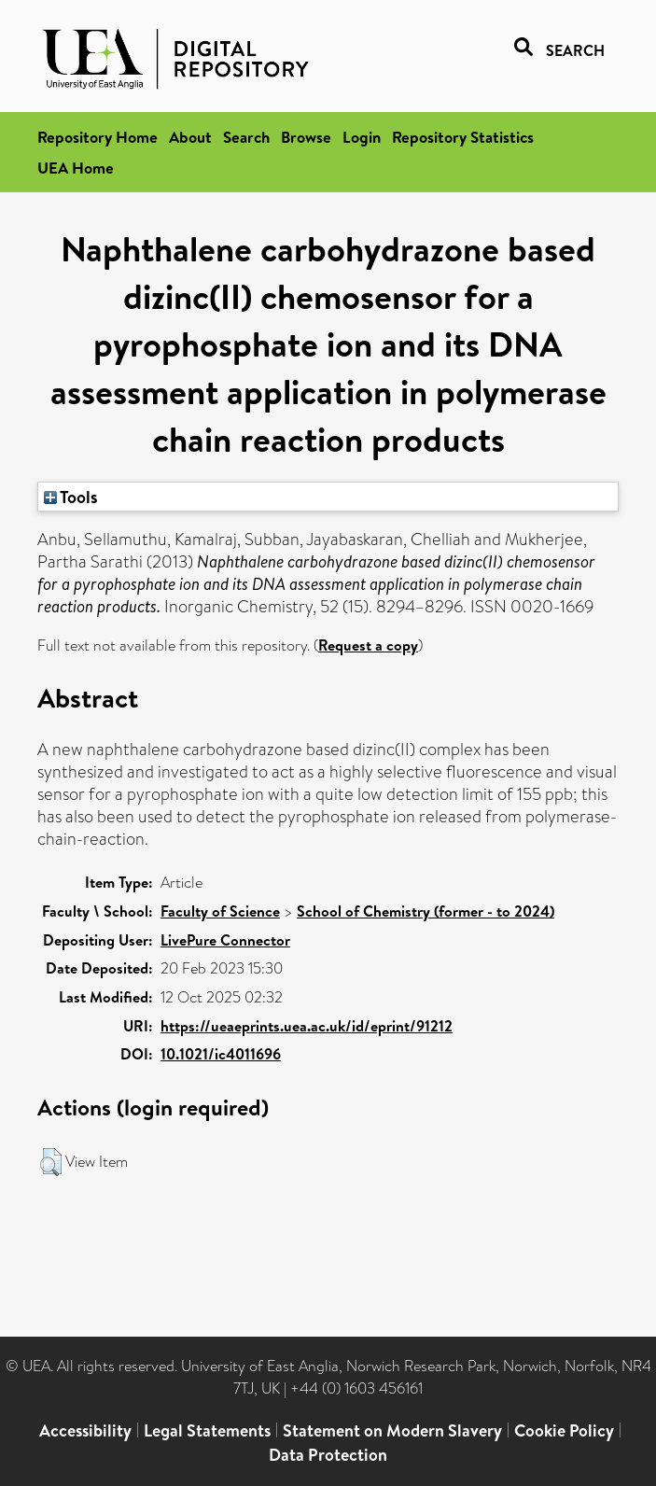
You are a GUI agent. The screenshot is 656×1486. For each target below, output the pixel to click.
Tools (71, 496)
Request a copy (368, 645)
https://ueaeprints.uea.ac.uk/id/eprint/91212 (307, 1026)
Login (361, 136)
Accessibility (85, 1430)
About (190, 136)
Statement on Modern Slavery (392, 1430)
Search (246, 136)
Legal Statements (207, 1430)
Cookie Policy (564, 1430)
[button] (51, 1162)
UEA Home (75, 167)
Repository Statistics (463, 136)
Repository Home (97, 136)
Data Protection (328, 1454)
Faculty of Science (220, 911)
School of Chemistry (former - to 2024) (425, 911)
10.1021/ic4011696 (221, 1054)
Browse (306, 136)
